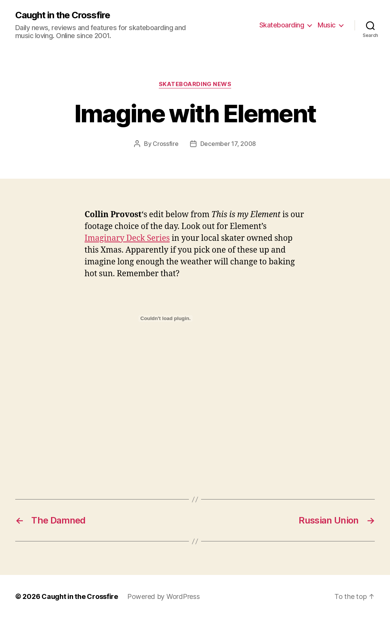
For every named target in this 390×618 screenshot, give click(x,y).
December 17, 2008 (228, 143)
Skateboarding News (195, 84)
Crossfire (166, 143)
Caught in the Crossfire (62, 15)
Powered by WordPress (163, 596)
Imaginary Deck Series (127, 238)
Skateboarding (281, 25)
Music (327, 25)
